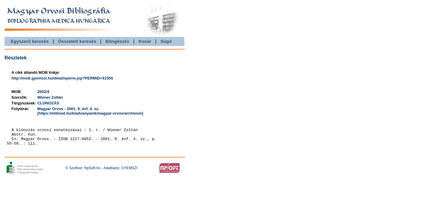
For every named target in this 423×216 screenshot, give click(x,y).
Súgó (166, 41)
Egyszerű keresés (30, 41)
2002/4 (43, 91)
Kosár (145, 41)
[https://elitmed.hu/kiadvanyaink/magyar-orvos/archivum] (90, 113)
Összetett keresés (77, 41)
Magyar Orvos (50, 108)
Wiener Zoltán (50, 97)
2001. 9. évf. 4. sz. (83, 108)
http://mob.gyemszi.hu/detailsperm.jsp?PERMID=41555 (62, 78)
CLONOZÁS (48, 103)
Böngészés (117, 41)
